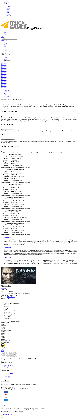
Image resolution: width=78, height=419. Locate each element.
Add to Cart (4, 289)
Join (2, 387)
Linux (5, 47)
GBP (8, 12)
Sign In (6, 32)
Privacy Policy (8, 366)
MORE (9, 15)
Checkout (3, 288)
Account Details (8, 373)
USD (8, 14)
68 (2, 351)
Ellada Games (11, 297)
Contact (6, 50)
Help (5, 49)
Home (5, 43)
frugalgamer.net (16, 388)
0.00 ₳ (2, 37)
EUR (8, 11)
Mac (5, 46)
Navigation (4, 40)
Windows (6, 91)
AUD (8, 8)
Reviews (7, 96)
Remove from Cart (6, 286)
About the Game (8, 90)
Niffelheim (3, 63)
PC (5, 44)
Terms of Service (8, 365)
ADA (8, 6)
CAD (8, 9)
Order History (7, 377)
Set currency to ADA (9, 414)
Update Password (8, 374)
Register (6, 34)
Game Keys (7, 376)
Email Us (6, 2)
